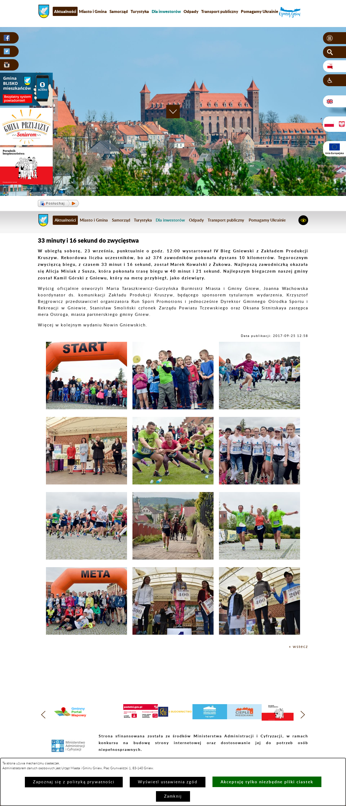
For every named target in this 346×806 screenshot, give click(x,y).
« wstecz (298, 647)
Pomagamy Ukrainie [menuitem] (259, 11)
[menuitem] (166, 11)
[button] (334, 38)
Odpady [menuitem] (191, 11)
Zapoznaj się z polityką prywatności (74, 782)
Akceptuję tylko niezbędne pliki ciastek (267, 782)
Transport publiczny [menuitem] (219, 11)
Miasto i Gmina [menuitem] (93, 11)
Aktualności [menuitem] (65, 11)
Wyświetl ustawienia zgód (167, 782)
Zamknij (173, 796)
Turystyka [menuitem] (140, 11)
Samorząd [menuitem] (118, 11)
